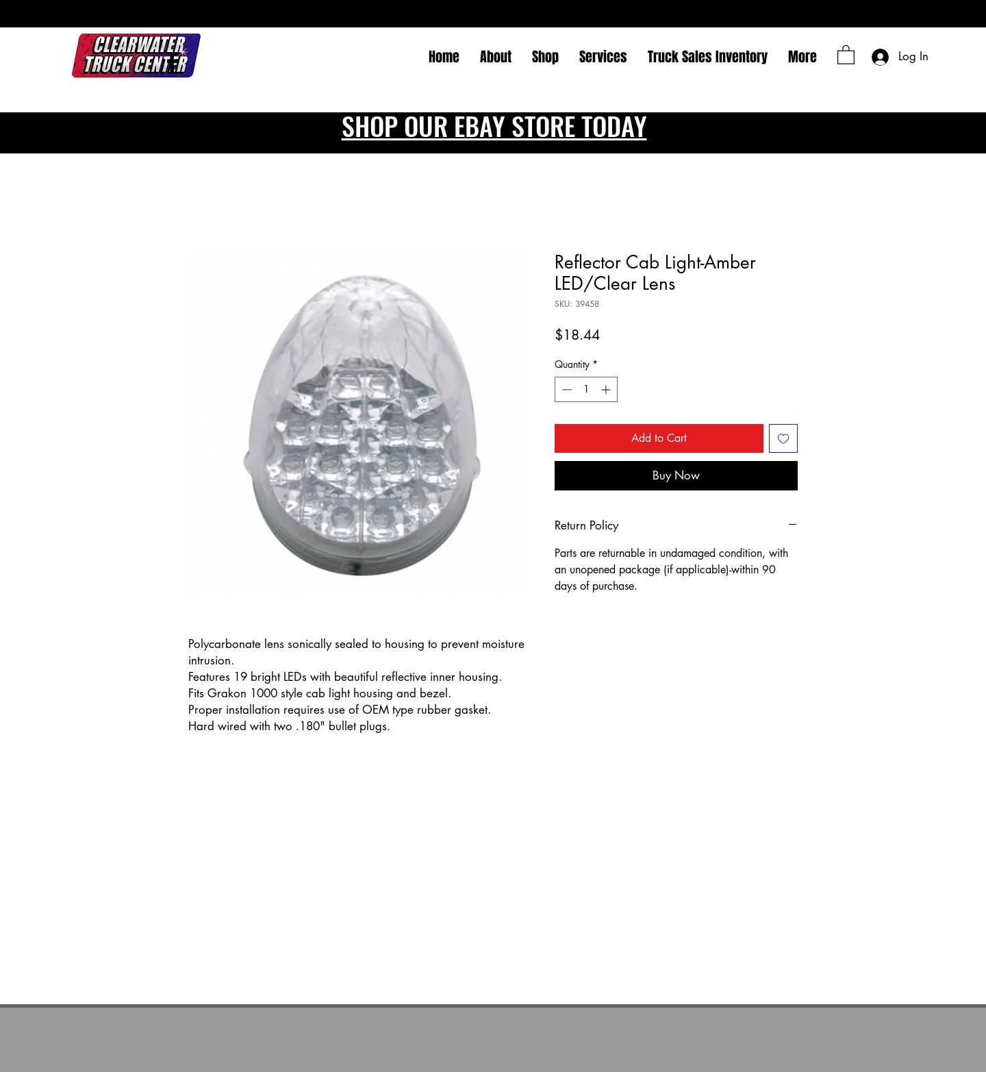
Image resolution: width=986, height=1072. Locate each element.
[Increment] (607, 389)
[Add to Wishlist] (783, 438)
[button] (846, 54)
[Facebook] (172, 62)
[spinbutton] (586, 389)
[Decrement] (565, 389)
